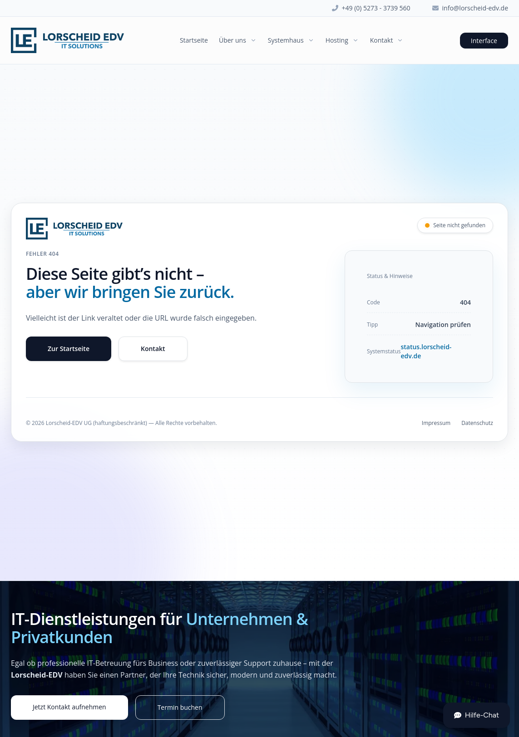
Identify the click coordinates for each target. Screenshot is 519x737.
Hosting (342, 40)
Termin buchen (180, 707)
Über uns (238, 40)
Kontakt (387, 40)
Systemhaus (291, 40)
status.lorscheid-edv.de (425, 351)
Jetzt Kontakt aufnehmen (69, 707)
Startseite (194, 40)
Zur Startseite (68, 348)
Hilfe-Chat (476, 715)
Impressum (436, 423)
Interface (484, 40)
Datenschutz (477, 423)
